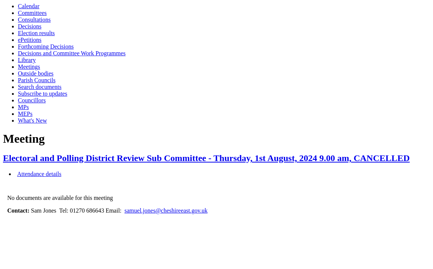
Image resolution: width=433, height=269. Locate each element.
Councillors (32, 100)
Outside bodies (36, 73)
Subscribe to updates (42, 93)
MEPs (25, 114)
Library (27, 60)
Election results (36, 33)
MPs (23, 107)
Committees (32, 13)
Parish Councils (37, 80)
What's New (32, 120)
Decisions (29, 26)
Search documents (39, 87)
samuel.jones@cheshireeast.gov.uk (166, 210)
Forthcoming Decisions (46, 46)
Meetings (29, 67)
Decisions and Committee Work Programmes (72, 53)
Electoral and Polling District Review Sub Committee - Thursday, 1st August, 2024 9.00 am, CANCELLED (206, 158)
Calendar (28, 6)
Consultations (34, 19)
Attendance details (39, 174)
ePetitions (29, 40)
